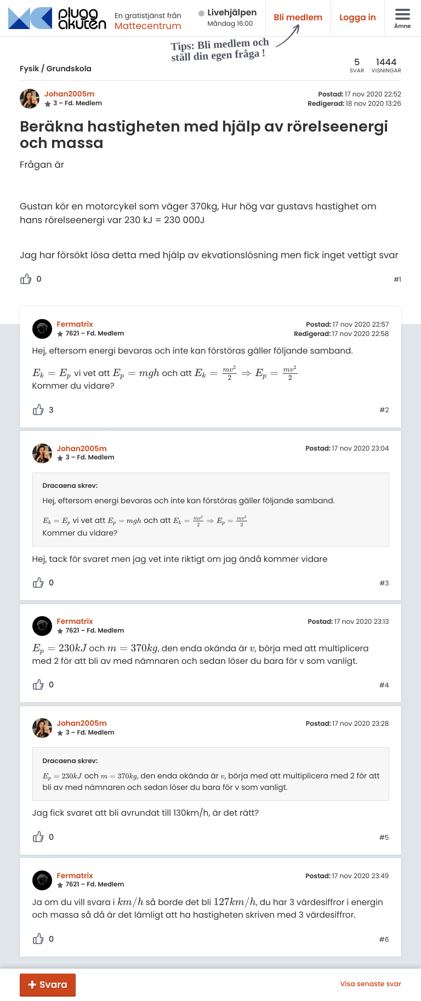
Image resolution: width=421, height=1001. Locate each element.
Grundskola (69, 68)
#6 (384, 940)
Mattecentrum (148, 26)
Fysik (29, 68)
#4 (384, 685)
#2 (384, 410)
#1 (397, 280)
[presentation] (52, 373)
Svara (53, 984)
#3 (384, 583)
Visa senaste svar (370, 984)
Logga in (357, 18)
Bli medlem (298, 18)
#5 (384, 838)
